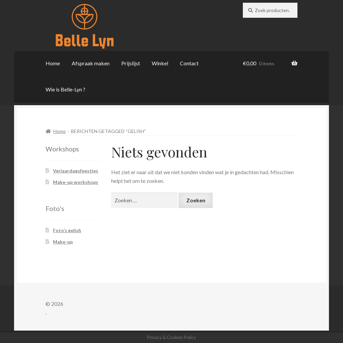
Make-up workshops (75, 182)
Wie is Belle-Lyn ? (65, 89)
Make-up (63, 242)
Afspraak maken (91, 63)
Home (53, 63)
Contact (189, 63)
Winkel (160, 63)
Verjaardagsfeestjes (75, 171)
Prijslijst (130, 63)
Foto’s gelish (67, 230)
